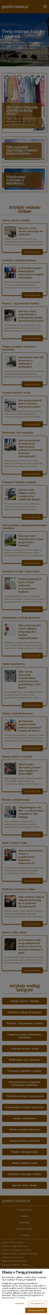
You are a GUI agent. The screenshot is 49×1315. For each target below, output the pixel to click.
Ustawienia (19, 1303)
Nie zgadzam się (37, 1303)
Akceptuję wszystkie (36, 1310)
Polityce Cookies (17, 1297)
